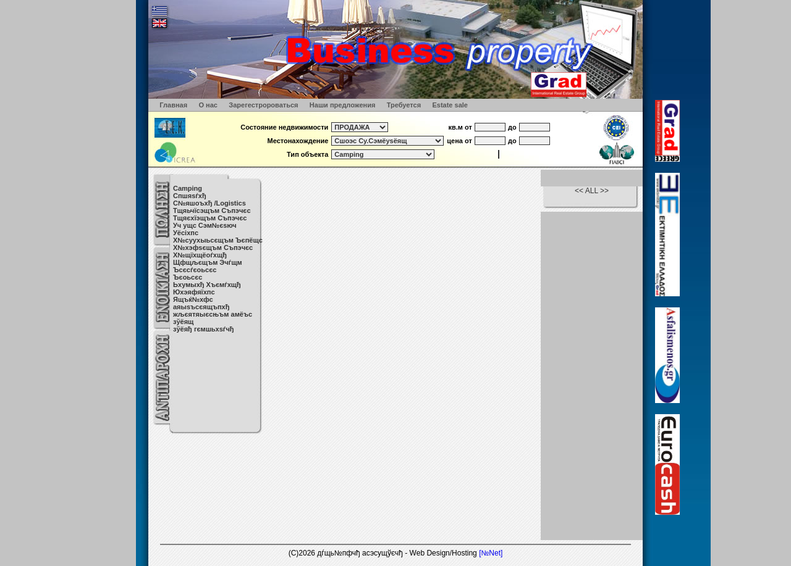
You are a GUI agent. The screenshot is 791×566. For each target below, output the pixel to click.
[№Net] (490, 553)
